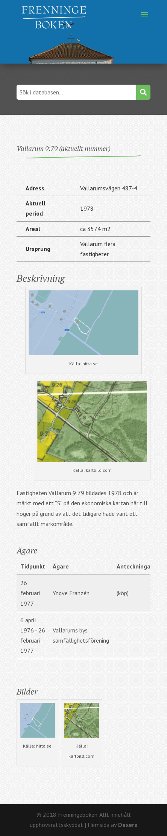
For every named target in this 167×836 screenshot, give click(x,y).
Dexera (128, 824)
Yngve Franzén (71, 593)
